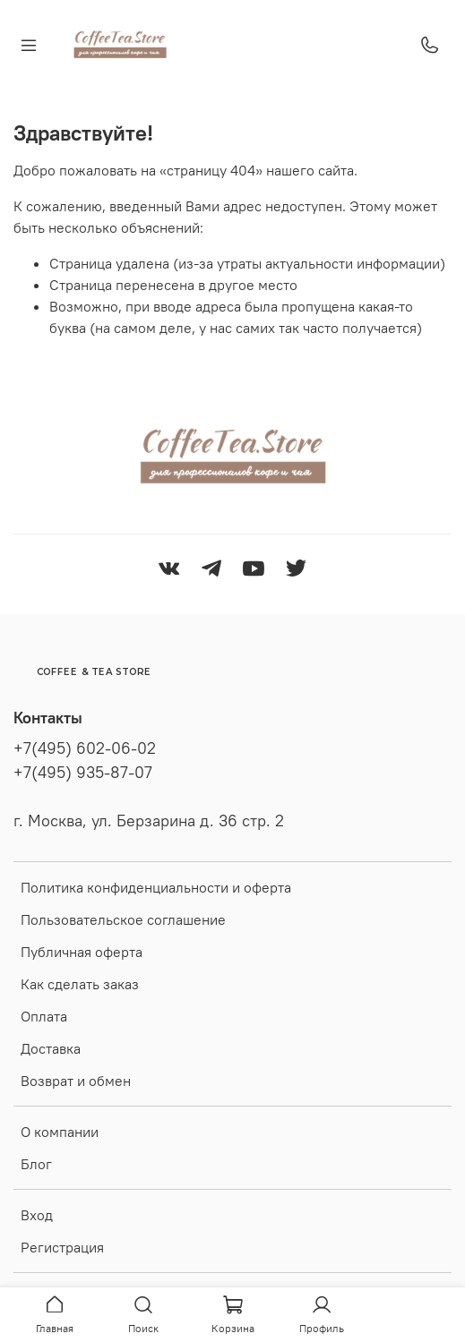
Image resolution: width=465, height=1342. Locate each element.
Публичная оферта (81, 952)
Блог (36, 1164)
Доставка (51, 1048)
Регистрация (62, 1247)
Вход (37, 1215)
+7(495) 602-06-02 (84, 748)
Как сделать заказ (80, 984)
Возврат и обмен (76, 1081)
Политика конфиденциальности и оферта (156, 887)
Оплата (44, 1016)
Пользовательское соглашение (123, 919)
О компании (60, 1132)
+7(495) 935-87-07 (82, 772)
